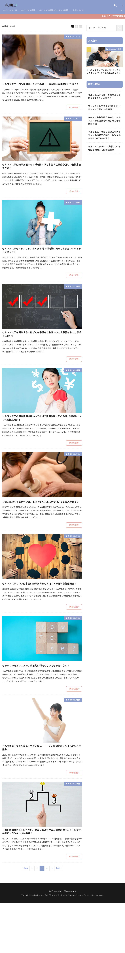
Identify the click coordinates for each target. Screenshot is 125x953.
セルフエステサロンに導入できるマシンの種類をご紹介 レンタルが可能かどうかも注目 (104, 138)
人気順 (13, 26)
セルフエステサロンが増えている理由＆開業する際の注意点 (104, 152)
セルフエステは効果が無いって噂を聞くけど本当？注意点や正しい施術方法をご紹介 (41, 174)
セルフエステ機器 (31, 10)
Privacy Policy (74, 945)
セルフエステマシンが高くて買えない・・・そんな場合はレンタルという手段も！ (41, 787)
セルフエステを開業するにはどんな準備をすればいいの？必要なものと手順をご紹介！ (41, 349)
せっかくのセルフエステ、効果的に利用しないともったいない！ (41, 699)
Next (58, 918)
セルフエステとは (11, 10)
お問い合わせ (89, 10)
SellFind (72, 941)
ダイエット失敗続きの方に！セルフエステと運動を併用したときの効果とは (104, 124)
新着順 (5, 26)
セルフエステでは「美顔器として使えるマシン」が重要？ (104, 100)
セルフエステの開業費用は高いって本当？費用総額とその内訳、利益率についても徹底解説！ (41, 437)
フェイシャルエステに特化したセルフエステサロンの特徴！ (104, 111)
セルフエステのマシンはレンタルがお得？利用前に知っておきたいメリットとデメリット (41, 262)
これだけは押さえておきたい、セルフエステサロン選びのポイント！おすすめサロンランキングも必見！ (41, 877)
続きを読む (74, 113)
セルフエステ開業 (71, 299)
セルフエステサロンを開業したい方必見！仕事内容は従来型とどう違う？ (41, 87)
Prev (26, 918)
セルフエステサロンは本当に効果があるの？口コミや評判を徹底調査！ (41, 612)
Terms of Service (91, 945)
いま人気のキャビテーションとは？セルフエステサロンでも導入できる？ (41, 524)
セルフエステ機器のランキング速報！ (61, 10)
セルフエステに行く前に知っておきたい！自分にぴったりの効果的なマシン (104, 73)
